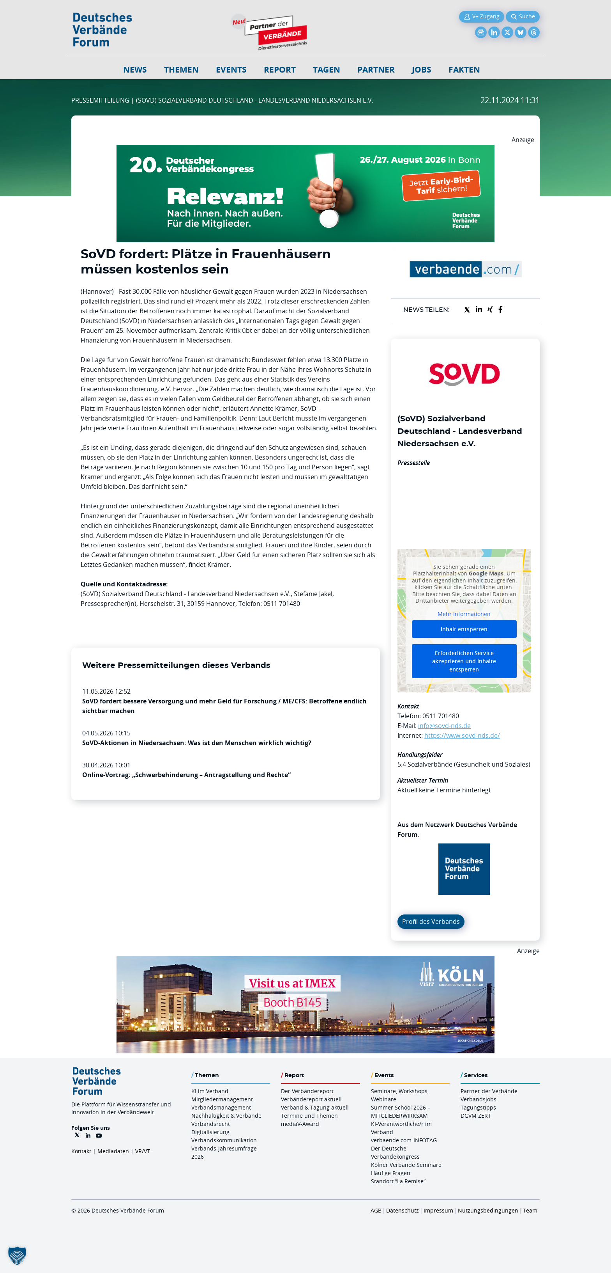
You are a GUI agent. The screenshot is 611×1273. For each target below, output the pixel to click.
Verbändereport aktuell (311, 1099)
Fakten (464, 69)
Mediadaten (113, 1151)
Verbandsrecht (210, 1123)
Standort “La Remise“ (398, 1181)
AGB (376, 1210)
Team (530, 1210)
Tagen (326, 69)
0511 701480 (440, 716)
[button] (17, 1256)
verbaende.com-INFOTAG (404, 1140)
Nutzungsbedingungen (488, 1210)
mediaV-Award (300, 1123)
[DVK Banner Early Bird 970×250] (305, 149)
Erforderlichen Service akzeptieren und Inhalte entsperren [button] (464, 661)
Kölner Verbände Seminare (406, 1164)
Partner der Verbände (489, 1091)
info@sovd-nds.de (444, 725)
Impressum (438, 1210)
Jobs (421, 69)
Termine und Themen (309, 1115)
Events (231, 69)
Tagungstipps (478, 1107)
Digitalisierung (210, 1132)
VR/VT (142, 1151)
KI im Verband (209, 1091)
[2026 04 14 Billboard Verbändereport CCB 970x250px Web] (305, 960)
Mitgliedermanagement (222, 1099)
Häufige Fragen (390, 1173)
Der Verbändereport (307, 1091)
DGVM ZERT (476, 1115)
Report (280, 69)
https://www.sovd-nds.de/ (462, 735)
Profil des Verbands (431, 921)
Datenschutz (402, 1210)
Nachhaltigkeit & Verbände (226, 1115)
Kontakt (81, 1151)
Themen (181, 69)
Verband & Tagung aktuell (315, 1107)
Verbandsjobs (478, 1099)
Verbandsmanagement (221, 1107)
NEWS (135, 69)
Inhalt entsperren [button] (464, 629)
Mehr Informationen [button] (464, 613)
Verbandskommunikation (224, 1140)
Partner (376, 69)
